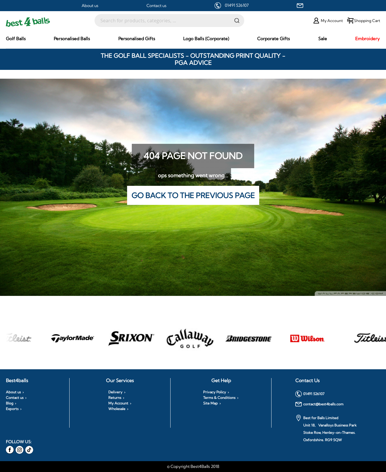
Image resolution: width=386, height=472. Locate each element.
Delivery (115, 392)
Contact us (156, 5)
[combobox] (169, 20)
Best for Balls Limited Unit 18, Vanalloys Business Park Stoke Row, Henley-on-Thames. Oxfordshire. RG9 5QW (326, 428)
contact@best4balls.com (319, 404)
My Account (118, 403)
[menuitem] (16, 38)
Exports (12, 409)
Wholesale (116, 409)
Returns (114, 398)
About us (90, 5)
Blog (9, 403)
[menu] (193, 39)
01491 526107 (237, 5)
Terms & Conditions (219, 398)
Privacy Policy (214, 392)
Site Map (210, 403)
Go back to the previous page (193, 195)
